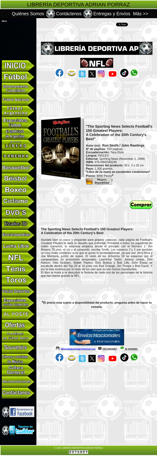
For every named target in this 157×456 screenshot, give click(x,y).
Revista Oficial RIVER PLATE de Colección (18, 36)
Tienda (4, 51)
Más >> (140, 13)
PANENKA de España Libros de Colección (17, 33)
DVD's (4, 41)
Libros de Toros (7, 39)
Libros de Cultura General (11, 47)
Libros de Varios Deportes (11, 23)
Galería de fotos (8, 52)
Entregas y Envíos (111, 13)
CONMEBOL (7, 49)
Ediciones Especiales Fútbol (12, 34)
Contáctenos (69, 13)
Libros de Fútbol (8, 24)
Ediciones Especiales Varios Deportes (16, 37)
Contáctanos (7, 54)
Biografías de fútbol (9, 26)
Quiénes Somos (28, 13)
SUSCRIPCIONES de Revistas (13, 28)
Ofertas (5, 42)
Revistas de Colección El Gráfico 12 (15, 29)
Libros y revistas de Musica (12, 46)
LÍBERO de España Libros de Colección (16, 31)
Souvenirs (6, 44)
